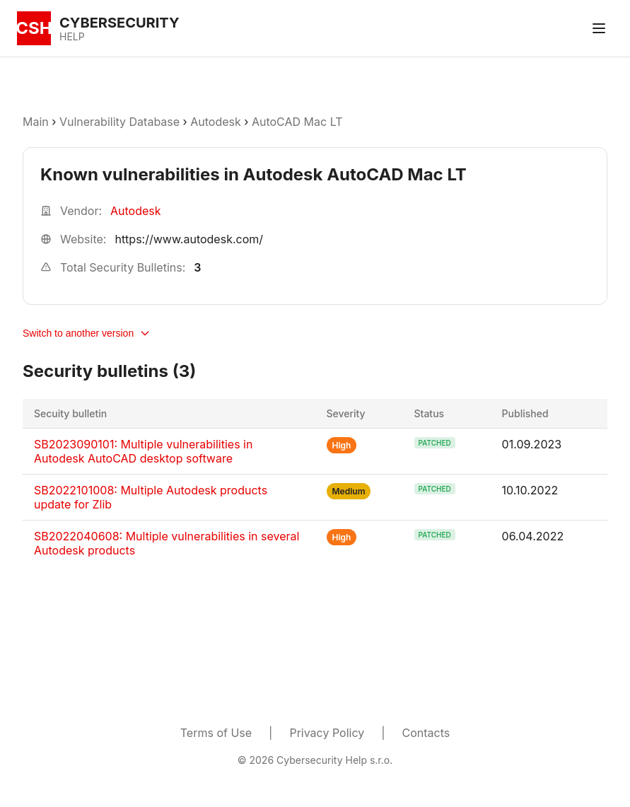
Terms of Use (216, 733)
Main (36, 122)
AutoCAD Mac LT (297, 122)
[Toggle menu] (599, 28)
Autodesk (215, 122)
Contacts (426, 733)
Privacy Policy (326, 733)
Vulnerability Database (119, 122)
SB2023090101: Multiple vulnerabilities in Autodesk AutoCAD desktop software (143, 451)
